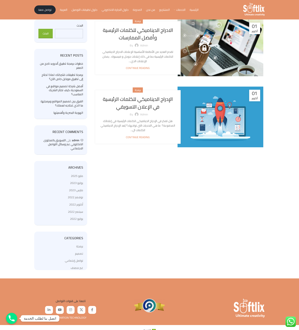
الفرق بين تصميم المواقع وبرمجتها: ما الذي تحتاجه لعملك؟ (61, 106)
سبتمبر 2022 (75, 213)
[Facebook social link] (92, 312)
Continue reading (138, 70)
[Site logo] (254, 10)
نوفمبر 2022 (75, 199)
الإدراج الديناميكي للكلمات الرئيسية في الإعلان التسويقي (137, 105)
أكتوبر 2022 (76, 206)
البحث (80, 28)
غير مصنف (77, 270)
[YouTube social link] (59, 312)
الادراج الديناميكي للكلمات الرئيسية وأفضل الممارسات (138, 36)
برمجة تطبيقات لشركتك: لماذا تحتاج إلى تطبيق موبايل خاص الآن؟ (62, 79)
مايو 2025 (77, 177)
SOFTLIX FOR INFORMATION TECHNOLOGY (60, 319)
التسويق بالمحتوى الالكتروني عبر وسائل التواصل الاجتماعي (63, 146)
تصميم (79, 255)
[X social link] (81, 312)
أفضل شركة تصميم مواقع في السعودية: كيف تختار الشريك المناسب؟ (64, 92)
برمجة (138, 23)
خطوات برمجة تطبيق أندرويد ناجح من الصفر (61, 68)
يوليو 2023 (76, 185)
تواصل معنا (44, 10)
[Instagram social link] (70, 312)
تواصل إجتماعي (74, 262)
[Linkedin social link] (49, 312)
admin (75, 142)
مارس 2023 (76, 192)
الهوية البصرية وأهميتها (68, 115)
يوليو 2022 (76, 221)
